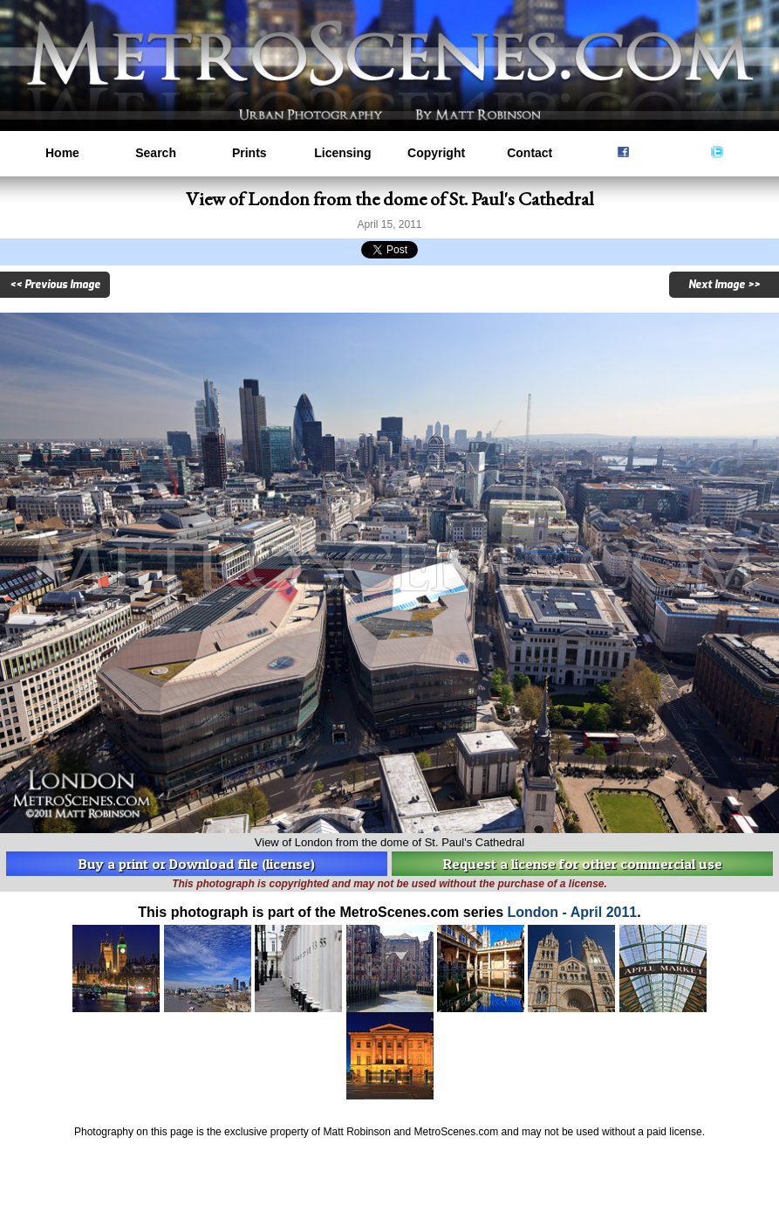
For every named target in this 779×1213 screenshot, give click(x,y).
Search (155, 153)
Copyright (436, 153)
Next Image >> (724, 285)
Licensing (342, 153)
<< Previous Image (55, 285)
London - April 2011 (573, 912)
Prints (249, 153)
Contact (529, 153)
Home (62, 153)
